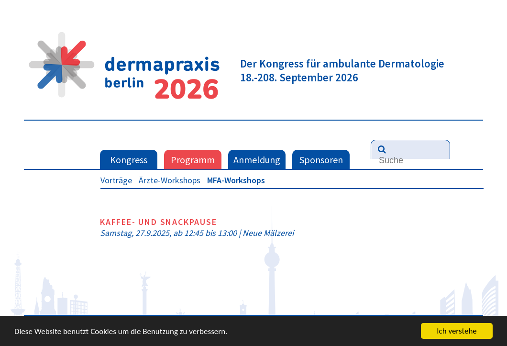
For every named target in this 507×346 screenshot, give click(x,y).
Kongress (128, 160)
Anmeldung (256, 160)
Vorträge (116, 180)
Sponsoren (321, 160)
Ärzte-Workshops (169, 180)
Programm (193, 160)
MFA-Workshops (236, 180)
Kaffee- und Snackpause (158, 221)
